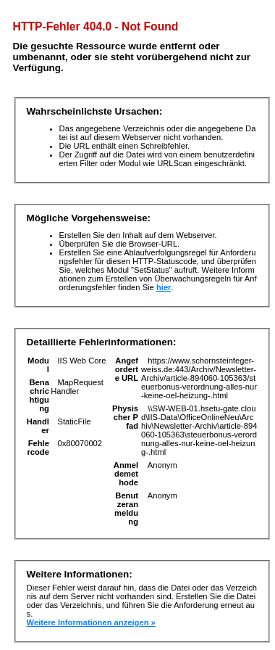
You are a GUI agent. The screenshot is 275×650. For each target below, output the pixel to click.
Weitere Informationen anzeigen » (91, 622)
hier (164, 287)
